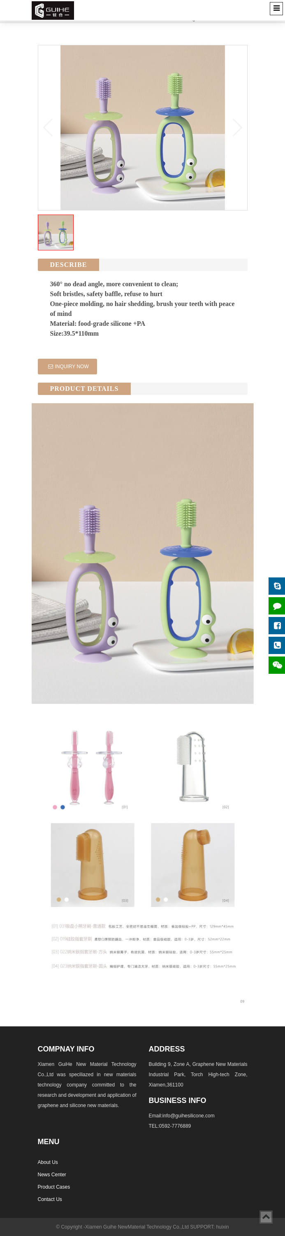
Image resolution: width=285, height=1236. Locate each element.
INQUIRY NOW (68, 366)
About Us (48, 1162)
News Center (52, 1175)
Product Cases (54, 1187)
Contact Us (50, 1199)
